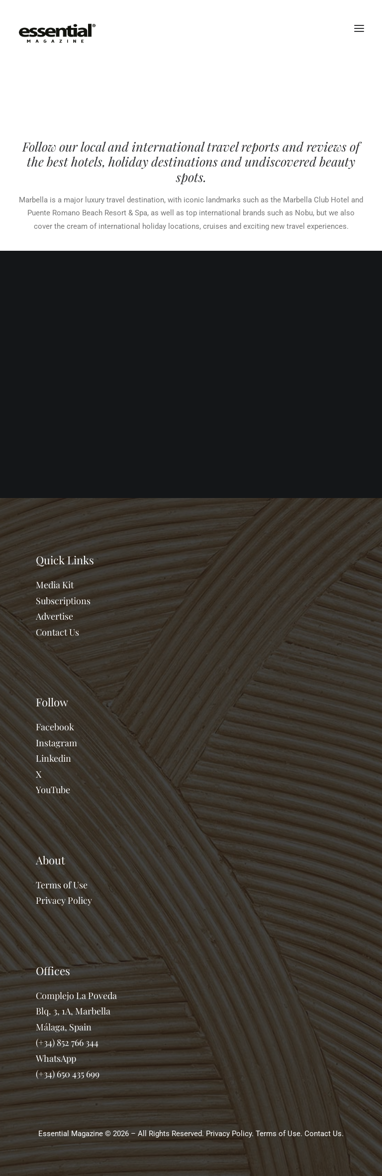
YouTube (53, 790)
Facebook (55, 727)
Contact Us (57, 632)
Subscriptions (63, 601)
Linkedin (53, 758)
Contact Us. (324, 1133)
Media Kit (55, 585)
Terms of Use (62, 885)
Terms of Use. (279, 1133)
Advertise (54, 616)
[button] (359, 28)
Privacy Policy (64, 900)
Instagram (56, 743)
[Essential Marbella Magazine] (57, 28)
